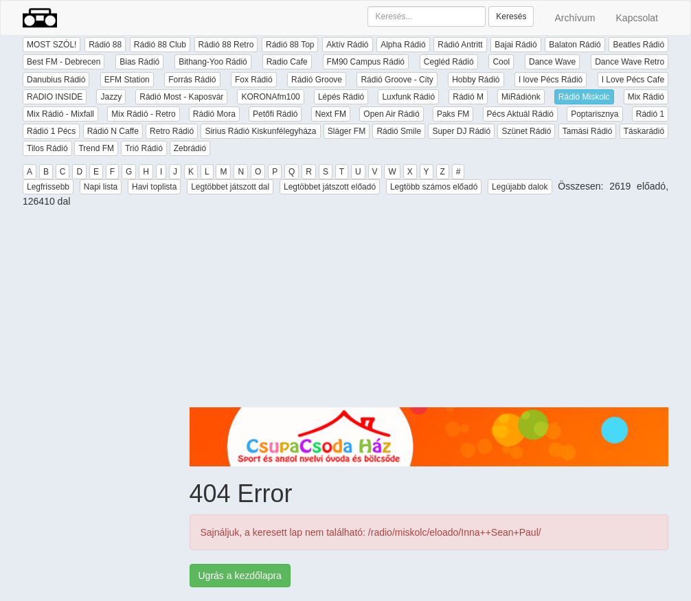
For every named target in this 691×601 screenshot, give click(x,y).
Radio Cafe (287, 62)
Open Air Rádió (391, 114)
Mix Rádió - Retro (143, 114)
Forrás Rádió (192, 79)
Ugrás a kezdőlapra (240, 575)
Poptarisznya (594, 114)
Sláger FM (346, 131)
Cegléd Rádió (449, 62)
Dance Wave (552, 62)
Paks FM (453, 114)
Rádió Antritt (460, 44)
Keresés (511, 16)
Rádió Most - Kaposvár (181, 97)
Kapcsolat (637, 17)
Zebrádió (190, 148)
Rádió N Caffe (113, 131)
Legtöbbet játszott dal (230, 187)
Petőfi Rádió (275, 114)
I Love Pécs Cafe (633, 79)
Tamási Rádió (588, 131)
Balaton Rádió (574, 44)
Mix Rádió (646, 97)
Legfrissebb (48, 187)
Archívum (574, 17)
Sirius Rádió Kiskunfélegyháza (260, 131)
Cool (501, 62)
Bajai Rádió (515, 44)
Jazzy (111, 97)
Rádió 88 (105, 44)
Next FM (330, 114)
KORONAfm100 (270, 97)
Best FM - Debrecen (63, 62)
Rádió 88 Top (290, 44)
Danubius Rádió (56, 79)
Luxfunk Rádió (408, 97)
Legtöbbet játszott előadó (330, 187)
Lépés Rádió (341, 97)
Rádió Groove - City (397, 79)
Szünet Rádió (526, 131)
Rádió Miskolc (584, 97)
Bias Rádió (139, 62)
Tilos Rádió (47, 148)
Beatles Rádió (638, 44)
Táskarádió (644, 131)
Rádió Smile (398, 131)
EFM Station (127, 79)
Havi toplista (154, 187)
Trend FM (96, 148)
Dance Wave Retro (629, 62)
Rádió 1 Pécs (51, 131)
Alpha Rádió (403, 44)
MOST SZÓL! (51, 44)
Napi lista (100, 187)
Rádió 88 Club (160, 44)
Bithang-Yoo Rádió (213, 62)
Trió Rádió (144, 148)
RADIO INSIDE (54, 97)
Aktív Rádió (347, 44)
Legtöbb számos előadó (433, 187)
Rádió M (468, 97)
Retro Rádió (172, 131)
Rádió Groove (316, 79)
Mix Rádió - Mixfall (60, 114)
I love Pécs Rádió (550, 79)
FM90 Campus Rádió (366, 62)
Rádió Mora (214, 114)
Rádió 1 (650, 114)
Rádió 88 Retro (226, 44)
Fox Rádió (254, 79)
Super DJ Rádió (461, 131)
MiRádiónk (521, 97)
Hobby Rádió (475, 79)
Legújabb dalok (519, 187)
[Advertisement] (429, 311)
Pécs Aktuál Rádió (520, 114)
